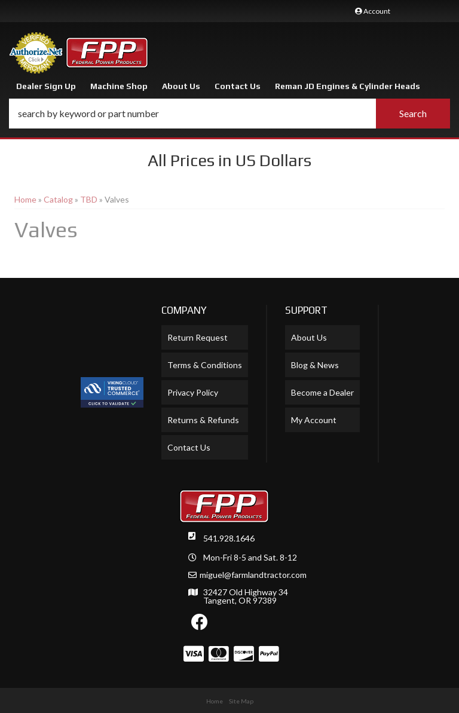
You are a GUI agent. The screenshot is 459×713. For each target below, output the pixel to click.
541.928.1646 (229, 538)
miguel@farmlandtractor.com (253, 575)
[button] (229, 113)
